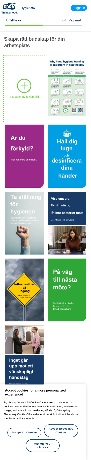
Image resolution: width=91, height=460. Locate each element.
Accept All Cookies (24, 432)
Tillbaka (13, 20)
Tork (11, 8)
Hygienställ (28, 8)
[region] (43, 422)
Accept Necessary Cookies (61, 430)
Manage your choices (43, 445)
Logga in (79, 8)
